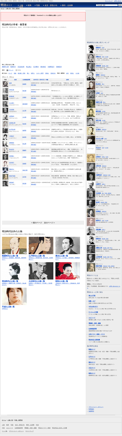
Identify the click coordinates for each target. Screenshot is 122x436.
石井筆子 (11, 162)
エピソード (92, 317)
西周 (10, 83)
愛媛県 (24, 150)
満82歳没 (33, 138)
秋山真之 (29, 67)
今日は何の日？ (93, 306)
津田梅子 (11, 182)
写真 (38, 5)
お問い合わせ (117, 1)
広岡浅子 (98, 156)
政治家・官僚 (21, 73)
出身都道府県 (26, 79)
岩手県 (24, 177)
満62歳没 (33, 111)
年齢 (47, 79)
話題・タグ (92, 301)
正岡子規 (98, 165)
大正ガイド (92, 368)
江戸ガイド (92, 356)
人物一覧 (8, 8)
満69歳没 (33, 158)
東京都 (24, 90)
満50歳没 (33, 104)
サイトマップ (108, 1)
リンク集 (4, 431)
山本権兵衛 (99, 256)
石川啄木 (36, 67)
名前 (15, 79)
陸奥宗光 (98, 238)
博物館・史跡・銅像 (95, 323)
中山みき (98, 147)
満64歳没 (33, 184)
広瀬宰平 (98, 184)
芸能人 (47, 73)
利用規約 (91, 409)
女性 (67, 73)
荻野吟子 (98, 220)
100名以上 (14, 306)
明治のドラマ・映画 (44, 428)
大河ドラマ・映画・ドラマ (97, 334)
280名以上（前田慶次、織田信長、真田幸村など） (14, 256)
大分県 (24, 117)
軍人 (28, 73)
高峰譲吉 (11, 142)
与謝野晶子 (51, 67)
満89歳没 (33, 131)
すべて (10, 73)
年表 (21, 7)
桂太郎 (98, 202)
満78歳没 (33, 124)
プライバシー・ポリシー (96, 407)
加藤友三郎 (99, 247)
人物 (21, 5)
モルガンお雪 (99, 138)
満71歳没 (33, 151)
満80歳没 (33, 118)
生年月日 (35, 79)
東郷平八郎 (5, 67)
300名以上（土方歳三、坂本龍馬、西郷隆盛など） (67, 256)
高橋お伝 (98, 56)
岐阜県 (24, 137)
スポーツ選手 (40, 73)
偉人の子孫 (92, 295)
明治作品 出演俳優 (94, 340)
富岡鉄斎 (11, 96)
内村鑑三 (11, 156)
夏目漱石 (43, 67)
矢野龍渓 (11, 116)
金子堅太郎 (12, 129)
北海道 (24, 157)
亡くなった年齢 (93, 312)
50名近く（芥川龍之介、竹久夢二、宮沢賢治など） (41, 281)
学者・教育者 (16, 8)
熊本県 (24, 123)
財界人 (33, 73)
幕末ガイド (92, 362)
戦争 (29, 5)
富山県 (24, 143)
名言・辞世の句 (51, 5)
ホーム (2, 8)
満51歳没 (33, 171)
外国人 (72, 73)
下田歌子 (11, 136)
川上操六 (11, 103)
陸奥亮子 (13, 67)
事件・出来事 (67, 5)
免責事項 (91, 411)
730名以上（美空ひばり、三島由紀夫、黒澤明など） (67, 281)
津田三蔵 (98, 120)
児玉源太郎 (21, 67)
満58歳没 (33, 91)
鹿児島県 (25, 104)
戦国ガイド (92, 349)
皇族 (15, 73)
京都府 (24, 97)
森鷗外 (98, 74)
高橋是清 (59, 67)
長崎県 (24, 163)
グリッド (10, 70)
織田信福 (98, 111)
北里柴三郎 (12, 122)
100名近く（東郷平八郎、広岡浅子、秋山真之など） (14, 281)
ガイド (6, 5)
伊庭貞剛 (98, 229)
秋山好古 (11, 149)
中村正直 (11, 89)
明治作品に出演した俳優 (59, 428)
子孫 (3, 428)
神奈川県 (25, 170)
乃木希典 (11, 109)
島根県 (24, 84)
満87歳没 (33, 98)
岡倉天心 (11, 169)
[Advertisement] (43, 45)
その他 (77, 73)
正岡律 (98, 93)
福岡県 (24, 130)
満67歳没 (33, 85)
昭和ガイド (92, 373)
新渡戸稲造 (12, 175)
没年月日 (42, 79)
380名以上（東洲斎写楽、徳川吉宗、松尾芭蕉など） (41, 256)
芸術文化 (53, 73)
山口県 (24, 110)
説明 (67, 79)
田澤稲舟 (98, 211)
